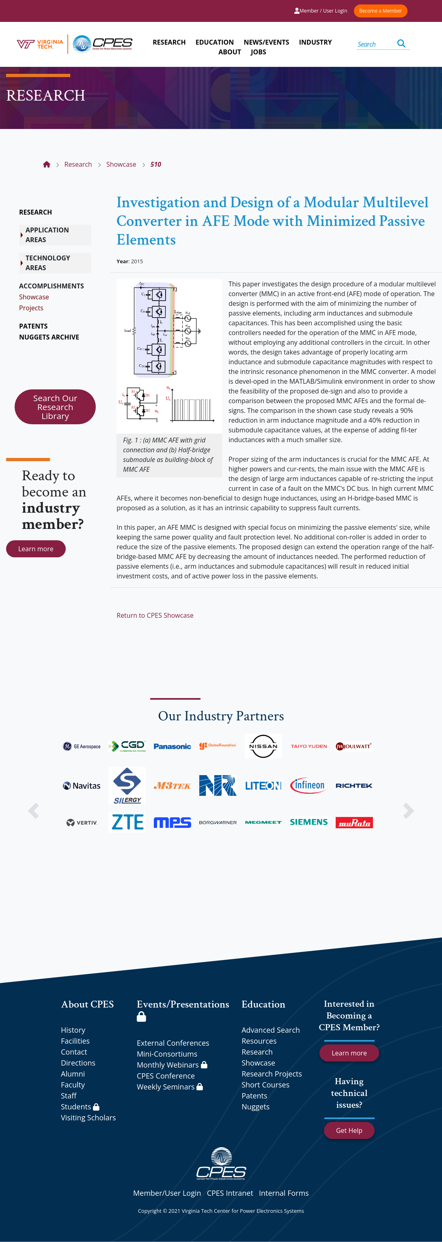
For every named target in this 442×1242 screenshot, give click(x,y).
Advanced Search (270, 1030)
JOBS (258, 51)
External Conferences (173, 1043)
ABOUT (229, 51)
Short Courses (265, 1084)
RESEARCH (169, 42)
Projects (31, 307)
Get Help (349, 1130)
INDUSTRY (315, 42)
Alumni (73, 1074)
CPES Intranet (230, 1193)
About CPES (87, 1004)
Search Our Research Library (55, 406)
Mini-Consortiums (167, 1054)
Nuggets (255, 1106)
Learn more (36, 548)
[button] (33, 811)
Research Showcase (258, 1057)
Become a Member (380, 10)
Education (263, 1004)
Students (80, 1106)
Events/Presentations (183, 1009)
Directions (78, 1063)
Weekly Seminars (170, 1087)
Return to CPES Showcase (155, 615)
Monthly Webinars (172, 1065)
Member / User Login (320, 10)
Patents (254, 1095)
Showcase (34, 296)
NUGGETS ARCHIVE (49, 337)
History (73, 1030)
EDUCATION (215, 42)
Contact (74, 1052)
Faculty (73, 1084)
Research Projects (271, 1074)
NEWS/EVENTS (266, 42)
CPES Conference (166, 1076)
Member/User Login (167, 1193)
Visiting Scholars (88, 1117)
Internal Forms (284, 1193)
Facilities (75, 1041)
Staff (68, 1095)
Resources (258, 1041)
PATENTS (33, 326)
